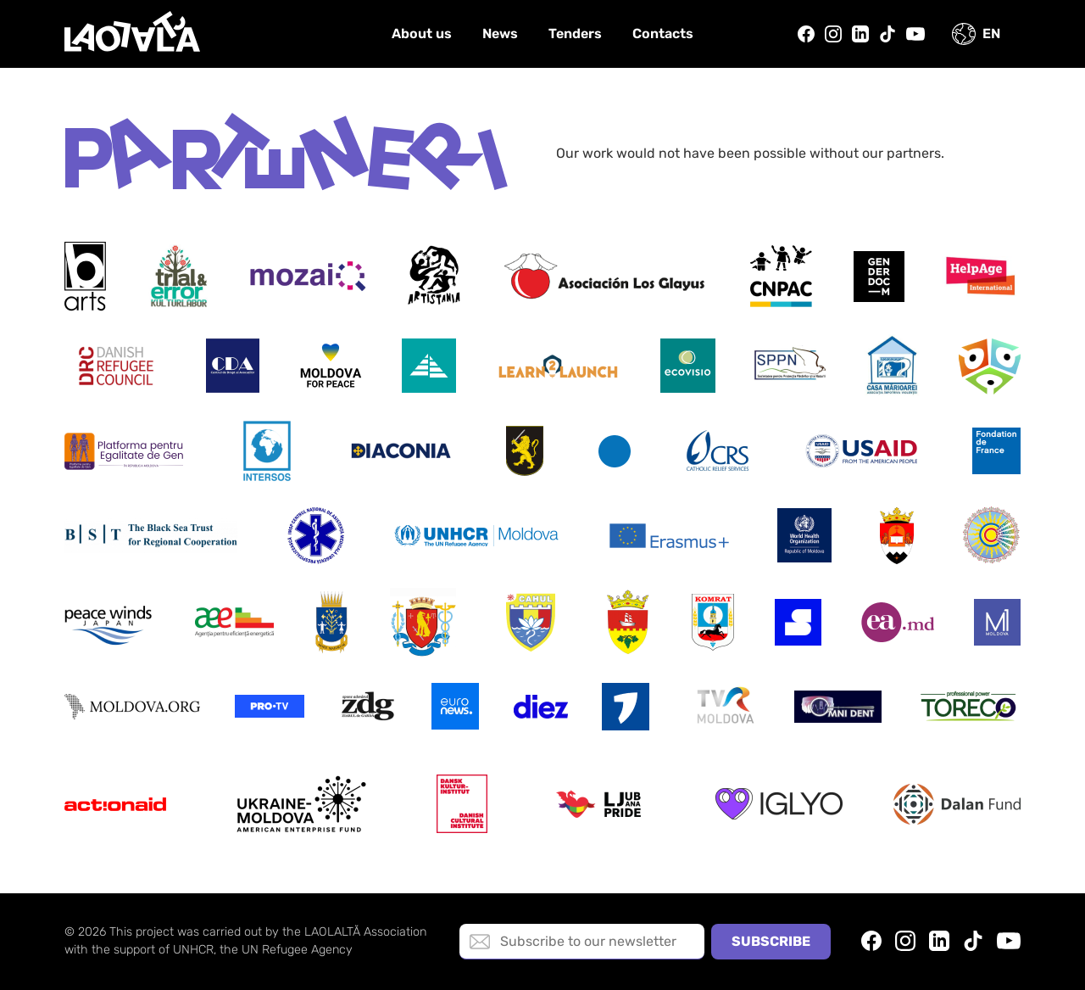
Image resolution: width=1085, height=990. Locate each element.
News (500, 33)
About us (422, 33)
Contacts (662, 33)
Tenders (575, 33)
